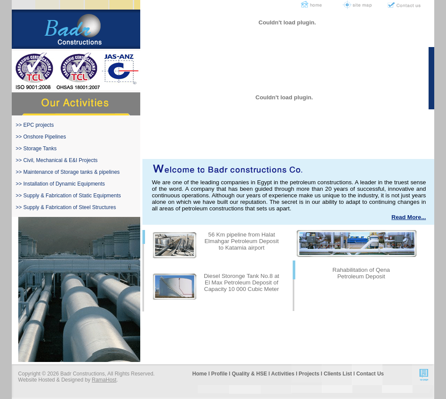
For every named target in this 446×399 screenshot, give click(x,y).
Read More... (409, 217)
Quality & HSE (249, 374)
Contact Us (370, 374)
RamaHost (104, 380)
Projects (309, 374)
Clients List (338, 374)
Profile (219, 374)
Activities (282, 374)
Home (200, 374)
